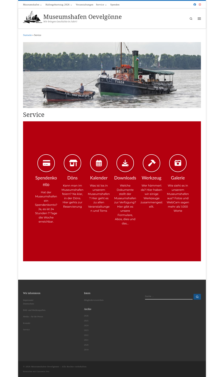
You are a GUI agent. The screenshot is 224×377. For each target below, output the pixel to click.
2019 (86, 349)
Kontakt (26, 323)
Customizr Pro (43, 371)
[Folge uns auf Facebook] (195, 5)
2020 (86, 345)
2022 (86, 335)
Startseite (27, 35)
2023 (86, 330)
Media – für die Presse (33, 316)
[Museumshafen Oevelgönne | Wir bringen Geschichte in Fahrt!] (32, 18)
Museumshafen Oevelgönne (45, 366)
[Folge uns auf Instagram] (200, 5)
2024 (86, 325)
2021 (86, 340)
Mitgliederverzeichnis (93, 300)
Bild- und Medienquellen (34, 310)
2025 (86, 320)
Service (26, 329)
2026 (86, 315)
